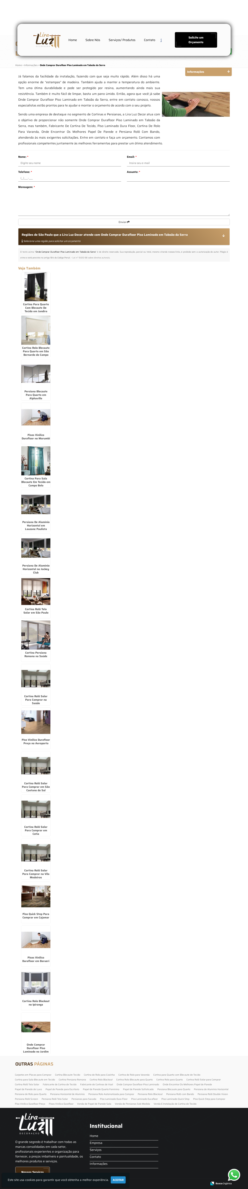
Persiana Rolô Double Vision (213, 1094)
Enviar (124, 222)
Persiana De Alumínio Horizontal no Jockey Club (36, 569)
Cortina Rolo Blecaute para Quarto (134, 1079)
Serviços (96, 1149)
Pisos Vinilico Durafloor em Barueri (35, 959)
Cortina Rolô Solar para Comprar (203, 1079)
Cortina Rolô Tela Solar (27, 1084)
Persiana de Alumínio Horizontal (211, 1089)
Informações (99, 1163)
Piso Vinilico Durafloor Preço (30, 1104)
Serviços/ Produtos (122, 40)
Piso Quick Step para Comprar (209, 1099)
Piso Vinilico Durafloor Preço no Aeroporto (36, 741)
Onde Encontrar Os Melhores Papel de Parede (187, 1084)
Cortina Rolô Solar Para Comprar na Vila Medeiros (35, 874)
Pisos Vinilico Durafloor (61, 1104)
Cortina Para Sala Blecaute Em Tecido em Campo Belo (35, 482)
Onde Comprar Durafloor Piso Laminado (138, 1084)
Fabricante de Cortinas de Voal (96, 1084)
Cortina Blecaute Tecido (67, 1075)
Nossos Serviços (32, 1172)
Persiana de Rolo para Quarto (30, 1094)
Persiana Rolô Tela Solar (55, 1099)
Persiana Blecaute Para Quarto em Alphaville (35, 394)
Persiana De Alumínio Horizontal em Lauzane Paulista (36, 525)
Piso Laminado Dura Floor (113, 1099)
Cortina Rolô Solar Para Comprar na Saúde (35, 699)
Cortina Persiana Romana (72, 1079)
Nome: (23, 157)
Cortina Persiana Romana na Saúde (35, 654)
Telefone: (25, 172)
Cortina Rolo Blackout (101, 1079)
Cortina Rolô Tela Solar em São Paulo (35, 611)
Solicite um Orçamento (196, 40)
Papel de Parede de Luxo (28, 1089)
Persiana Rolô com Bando (180, 1094)
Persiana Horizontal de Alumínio (67, 1094)
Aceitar (118, 1180)
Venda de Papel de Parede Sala (94, 1104)
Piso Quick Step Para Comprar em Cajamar (35, 916)
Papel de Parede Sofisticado (138, 1089)
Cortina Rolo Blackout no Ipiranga (36, 1003)
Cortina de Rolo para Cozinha (99, 1075)
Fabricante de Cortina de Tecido (60, 1084)
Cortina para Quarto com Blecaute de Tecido (176, 1075)
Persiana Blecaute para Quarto (173, 1089)
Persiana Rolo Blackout (150, 1094)
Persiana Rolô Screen (26, 1099)
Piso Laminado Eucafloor (144, 1099)
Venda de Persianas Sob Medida (132, 1104)
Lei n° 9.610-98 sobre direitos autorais (91, 257)
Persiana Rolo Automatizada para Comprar (111, 1094)
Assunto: (133, 172)
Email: (132, 157)
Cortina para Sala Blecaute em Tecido (35, 1079)
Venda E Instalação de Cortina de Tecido (175, 1104)
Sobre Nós (92, 40)
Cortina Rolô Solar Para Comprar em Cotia (35, 830)
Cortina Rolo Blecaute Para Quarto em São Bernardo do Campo (36, 351)
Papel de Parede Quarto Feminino (101, 1089)
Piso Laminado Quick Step (175, 1099)
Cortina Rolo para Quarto (169, 1079)
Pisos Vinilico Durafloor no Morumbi (36, 437)
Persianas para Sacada (83, 1099)
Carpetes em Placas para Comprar (33, 1075)
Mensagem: (26, 187)
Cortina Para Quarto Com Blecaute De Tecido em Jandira (36, 307)
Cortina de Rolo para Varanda (134, 1075)
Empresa (96, 1142)
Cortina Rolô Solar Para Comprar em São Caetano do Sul (36, 786)
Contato (149, 40)
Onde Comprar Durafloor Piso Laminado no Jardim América (36, 1049)
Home (72, 40)
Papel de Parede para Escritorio (62, 1089)
